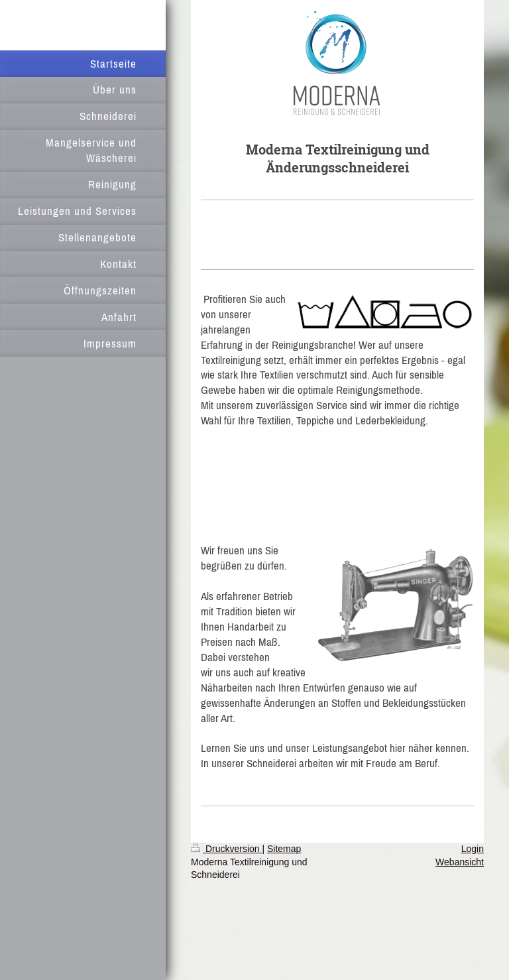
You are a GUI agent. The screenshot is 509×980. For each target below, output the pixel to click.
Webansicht (459, 862)
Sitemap (284, 848)
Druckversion (226, 848)
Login (472, 848)
